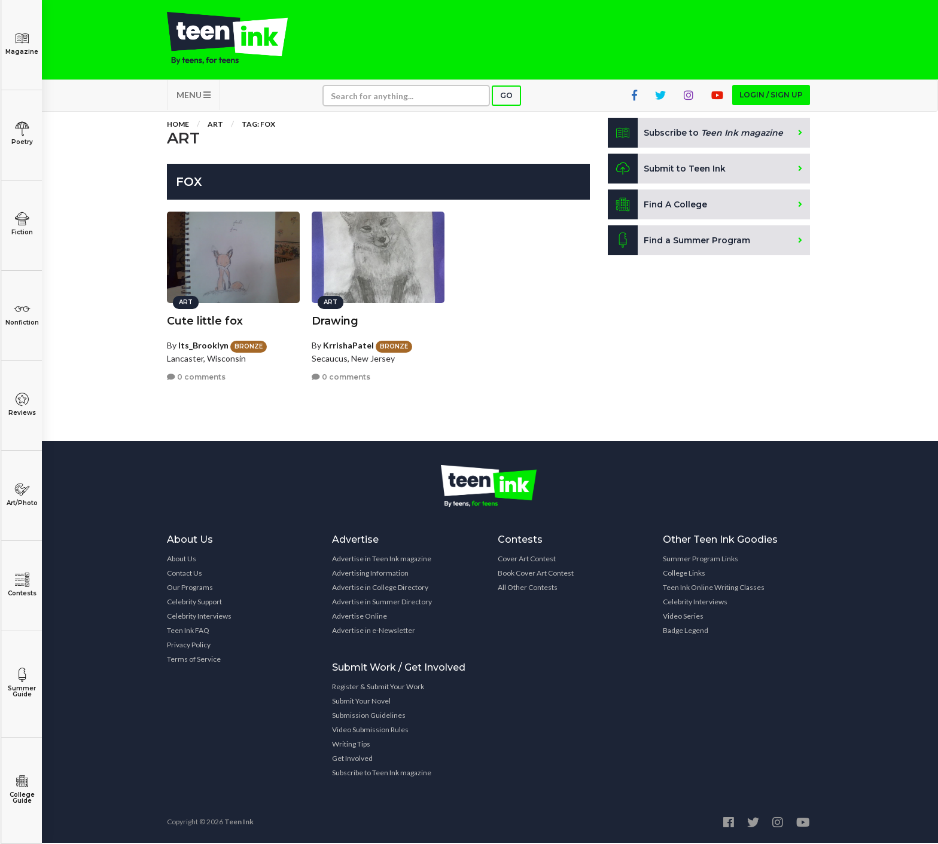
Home (178, 125)
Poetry (22, 133)
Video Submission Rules (370, 730)
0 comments (196, 376)
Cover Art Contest (527, 559)
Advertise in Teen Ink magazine (381, 559)
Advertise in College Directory (380, 588)
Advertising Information (370, 574)
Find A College (658, 206)
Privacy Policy (189, 645)
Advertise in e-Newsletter (373, 631)
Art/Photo (22, 494)
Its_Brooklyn (203, 345)
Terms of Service (194, 660)
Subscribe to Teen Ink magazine (381, 773)
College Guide (22, 789)
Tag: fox (258, 125)
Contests (22, 585)
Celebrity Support (194, 602)
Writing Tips (351, 745)
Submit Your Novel (361, 702)
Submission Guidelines (369, 716)
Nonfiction (22, 314)
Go (506, 96)
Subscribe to (696, 134)
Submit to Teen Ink (667, 170)
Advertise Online (359, 617)
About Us (181, 559)
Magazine (22, 43)
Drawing (335, 320)
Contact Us (184, 574)
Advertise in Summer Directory (382, 602)
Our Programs (190, 588)
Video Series (683, 617)
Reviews (22, 404)
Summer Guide (22, 683)
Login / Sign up (771, 95)
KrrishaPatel (348, 345)
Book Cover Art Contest (536, 574)
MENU (193, 96)
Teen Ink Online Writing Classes (714, 588)
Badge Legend (685, 631)
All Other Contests (528, 588)
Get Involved (352, 759)
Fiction (22, 224)
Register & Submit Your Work (378, 687)
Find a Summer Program (679, 241)
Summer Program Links (700, 559)
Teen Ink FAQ (188, 631)
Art (215, 125)
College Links (684, 574)
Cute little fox (205, 320)
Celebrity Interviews (199, 617)
